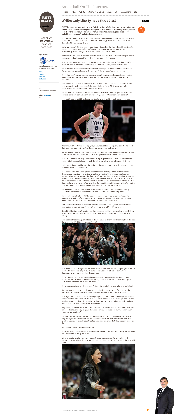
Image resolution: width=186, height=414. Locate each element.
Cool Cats (46, 47)
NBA (109, 12)
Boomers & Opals (96, 12)
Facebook (42, 76)
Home (65, 12)
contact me (47, 95)
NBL (74, 12)
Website (42, 72)
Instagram (42, 79)
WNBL (82, 12)
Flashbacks (126, 12)
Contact (46, 44)
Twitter (41, 74)
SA (116, 12)
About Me (46, 38)
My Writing (46, 41)
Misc (136, 12)
